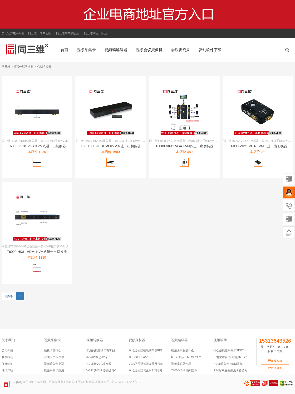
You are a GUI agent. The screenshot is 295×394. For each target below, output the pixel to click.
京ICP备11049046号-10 (126, 382)
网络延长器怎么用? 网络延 (145, 370)
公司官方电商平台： (14, 33)
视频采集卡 (52, 340)
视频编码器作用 (181, 363)
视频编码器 (179, 340)
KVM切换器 (43, 66)
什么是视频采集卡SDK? (228, 350)
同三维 (6, 66)
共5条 (9, 296)
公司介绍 (7, 350)
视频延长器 (137, 340)
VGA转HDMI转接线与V (101, 370)
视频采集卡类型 (54, 363)
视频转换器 (94, 340)
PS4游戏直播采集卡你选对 (230, 370)
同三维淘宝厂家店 (95, 33)
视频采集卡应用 (54, 370)
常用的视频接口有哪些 (100, 350)
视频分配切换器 (23, 66)
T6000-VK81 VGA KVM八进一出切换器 (37, 146)
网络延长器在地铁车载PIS (145, 350)
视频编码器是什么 (182, 350)
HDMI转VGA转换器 (98, 363)
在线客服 (275, 361)
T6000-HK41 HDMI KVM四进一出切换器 (110, 146)
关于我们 (8, 340)
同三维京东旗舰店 (67, 33)
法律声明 (7, 370)
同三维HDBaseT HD (141, 357)
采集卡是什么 (52, 350)
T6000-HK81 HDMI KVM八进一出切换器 (37, 252)
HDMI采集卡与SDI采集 (228, 363)
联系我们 (7, 357)
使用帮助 (220, 340)
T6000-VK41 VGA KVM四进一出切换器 (184, 146)
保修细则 (7, 363)
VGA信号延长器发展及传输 (146, 363)
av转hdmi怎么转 (96, 357)
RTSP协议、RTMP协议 (186, 357)
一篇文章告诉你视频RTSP (230, 357)
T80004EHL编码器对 (184, 370)
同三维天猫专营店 (39, 33)
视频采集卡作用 (54, 357)
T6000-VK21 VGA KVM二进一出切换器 (258, 146)
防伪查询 (275, 368)
